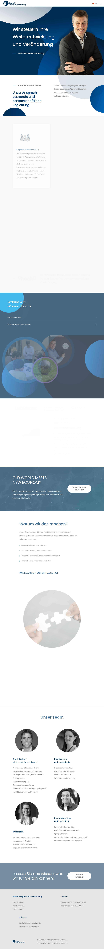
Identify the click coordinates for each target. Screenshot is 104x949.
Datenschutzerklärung (45, 943)
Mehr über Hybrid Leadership (79, 489)
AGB (56, 943)
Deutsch (96, 3)
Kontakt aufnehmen (79, 876)
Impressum (63, 943)
